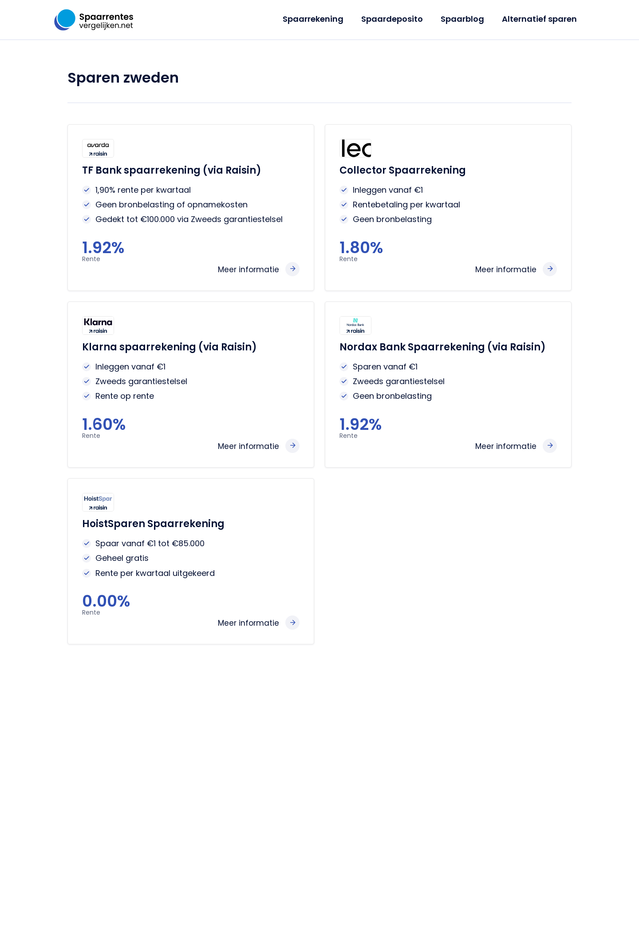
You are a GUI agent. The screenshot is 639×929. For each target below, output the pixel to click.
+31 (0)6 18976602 (476, 773)
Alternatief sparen (540, 18)
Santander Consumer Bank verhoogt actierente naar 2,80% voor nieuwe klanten (324, 737)
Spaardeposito (396, 18)
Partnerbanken (341, 906)
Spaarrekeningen (199, 728)
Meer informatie (247, 269)
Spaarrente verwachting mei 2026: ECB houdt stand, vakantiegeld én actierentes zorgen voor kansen (318, 777)
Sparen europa (195, 772)
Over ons (266, 906)
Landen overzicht (199, 816)
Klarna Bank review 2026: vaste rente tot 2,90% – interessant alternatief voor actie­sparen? (323, 816)
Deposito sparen (198, 743)
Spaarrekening (319, 18)
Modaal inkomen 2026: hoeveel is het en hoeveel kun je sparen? (325, 845)
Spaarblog (465, 18)
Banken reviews (196, 802)
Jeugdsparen (192, 757)
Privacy (299, 906)
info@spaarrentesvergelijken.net (505, 795)
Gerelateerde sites (400, 906)
